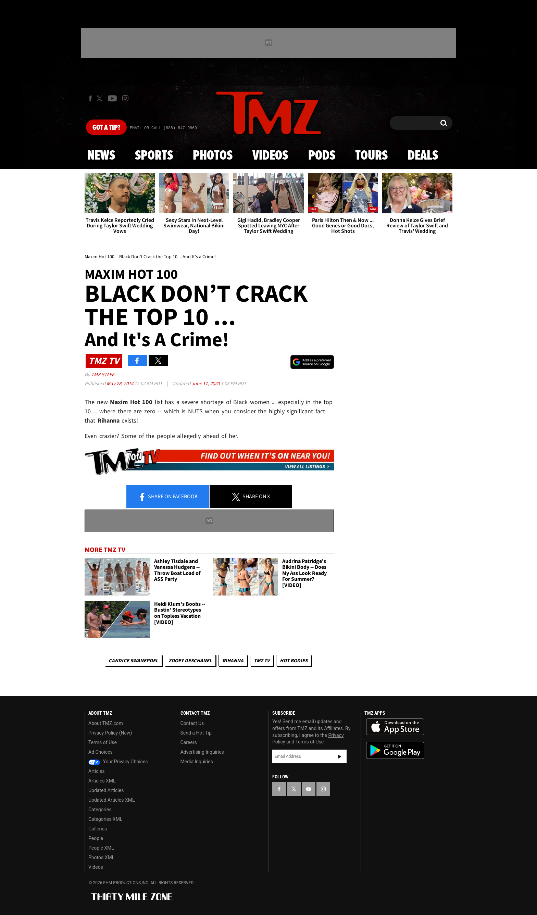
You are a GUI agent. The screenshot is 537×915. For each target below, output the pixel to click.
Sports (154, 156)
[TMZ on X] (100, 98)
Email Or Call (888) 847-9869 (163, 128)
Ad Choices (100, 752)
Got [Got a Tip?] (106, 127)
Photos (213, 156)
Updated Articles (106, 790)
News (101, 156)
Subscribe (340, 756)
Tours (371, 156)
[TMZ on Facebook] (90, 98)
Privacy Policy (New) (110, 733)
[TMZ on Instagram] (125, 98)
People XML (101, 848)
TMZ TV (262, 660)
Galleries (97, 828)
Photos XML (101, 857)
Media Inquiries (196, 761)
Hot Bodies (294, 660)
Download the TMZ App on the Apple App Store (395, 727)
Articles (96, 771)
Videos (270, 156)
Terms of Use (102, 742)
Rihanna (232, 660)
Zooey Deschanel (190, 660)
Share (168, 497)
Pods (321, 156)
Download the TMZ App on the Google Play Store (395, 750)
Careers (188, 742)
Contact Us (192, 723)
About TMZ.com (105, 723)
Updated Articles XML (111, 800)
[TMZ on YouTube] (308, 789)
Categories (99, 809)
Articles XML (102, 781)
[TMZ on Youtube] (112, 98)
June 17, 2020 (206, 383)
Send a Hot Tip (196, 733)
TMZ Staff (102, 374)
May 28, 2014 (120, 383)
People (95, 838)
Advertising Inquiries (202, 752)
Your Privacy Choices (118, 761)
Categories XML (105, 819)
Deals (423, 156)
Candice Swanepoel (133, 660)
